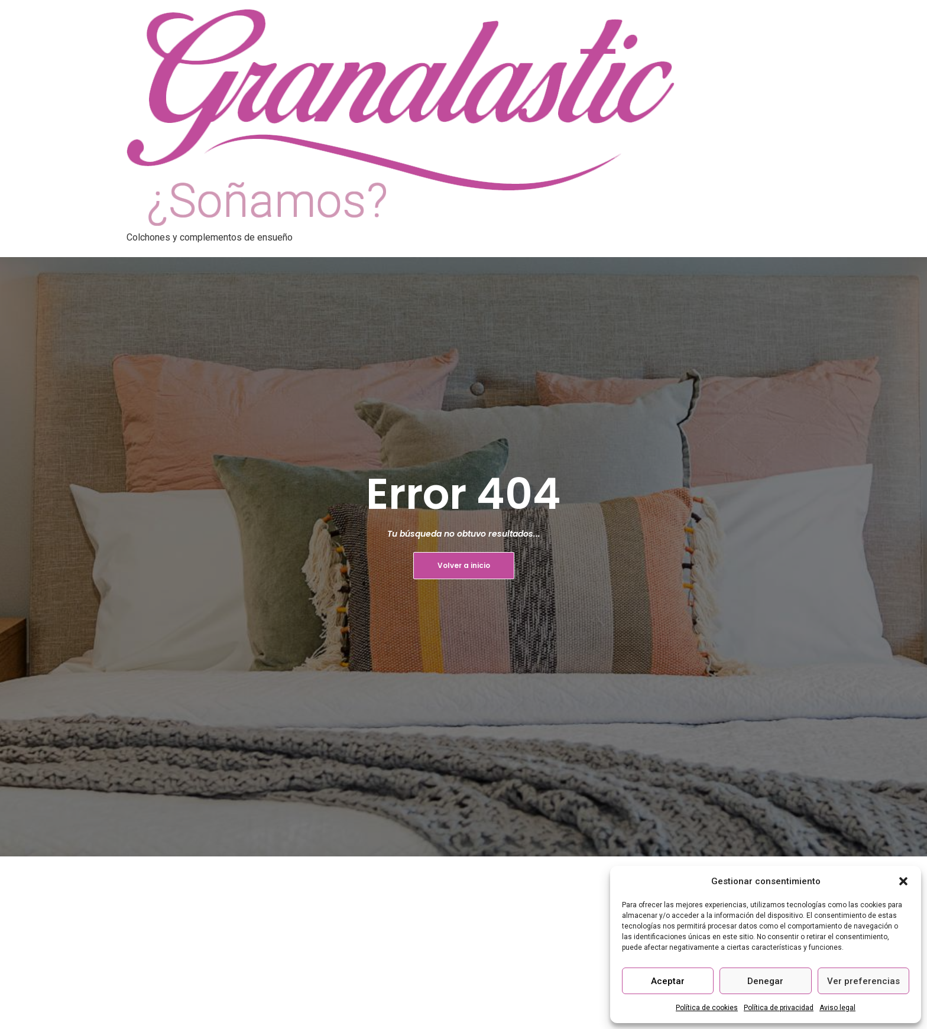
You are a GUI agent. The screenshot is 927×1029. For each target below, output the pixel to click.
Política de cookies (707, 1008)
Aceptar (668, 981)
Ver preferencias (863, 981)
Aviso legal (837, 1008)
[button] (903, 881)
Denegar (765, 981)
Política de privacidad (778, 1008)
